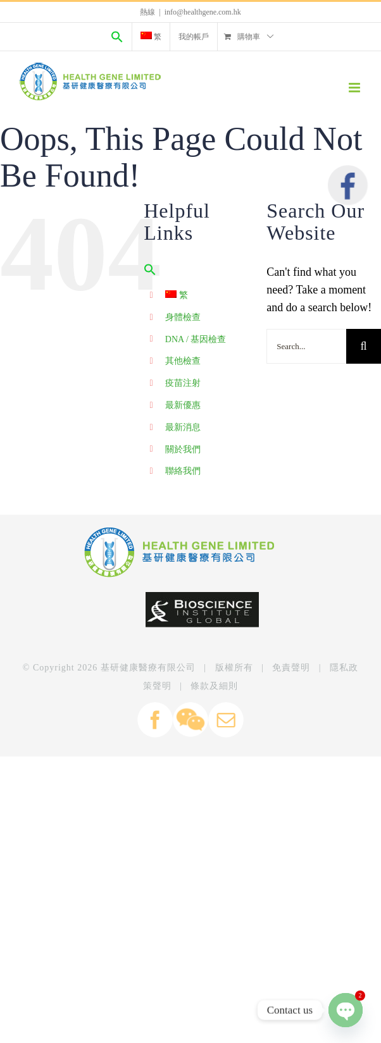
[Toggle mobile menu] (355, 87)
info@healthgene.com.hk (203, 12)
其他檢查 (183, 361)
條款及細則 (214, 686)
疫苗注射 (183, 383)
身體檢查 (183, 317)
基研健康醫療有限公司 (148, 667)
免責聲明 (291, 667)
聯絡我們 (183, 471)
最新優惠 (183, 405)
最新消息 (183, 427)
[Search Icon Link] (117, 37)
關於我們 (183, 449)
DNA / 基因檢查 (195, 339)
